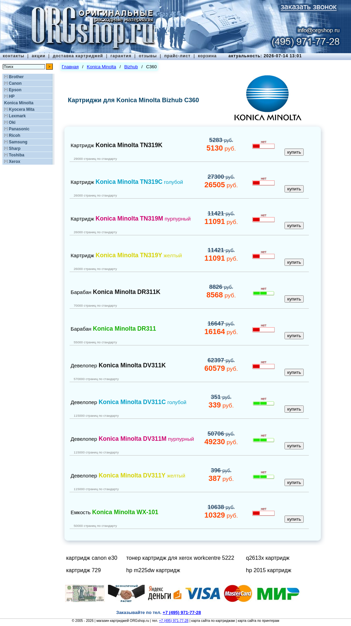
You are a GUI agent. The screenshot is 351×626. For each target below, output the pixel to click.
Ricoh (14, 135)
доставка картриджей (78, 56)
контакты (13, 56)
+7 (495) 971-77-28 (174, 621)
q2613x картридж (268, 558)
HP (12, 96)
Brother (16, 76)
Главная (70, 66)
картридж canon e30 (91, 558)
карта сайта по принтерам (258, 621)
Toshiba (16, 155)
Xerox (14, 161)
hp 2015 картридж (268, 570)
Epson (15, 89)
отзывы (148, 56)
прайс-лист (177, 56)
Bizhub (131, 66)
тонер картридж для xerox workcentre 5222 (180, 558)
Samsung (18, 142)
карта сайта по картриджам (213, 621)
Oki (12, 122)
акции (39, 56)
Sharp (15, 148)
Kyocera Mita (22, 109)
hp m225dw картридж (153, 570)
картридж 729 (83, 570)
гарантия (120, 56)
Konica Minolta (18, 103)
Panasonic (19, 129)
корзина (207, 56)
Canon (15, 83)
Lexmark (17, 116)
